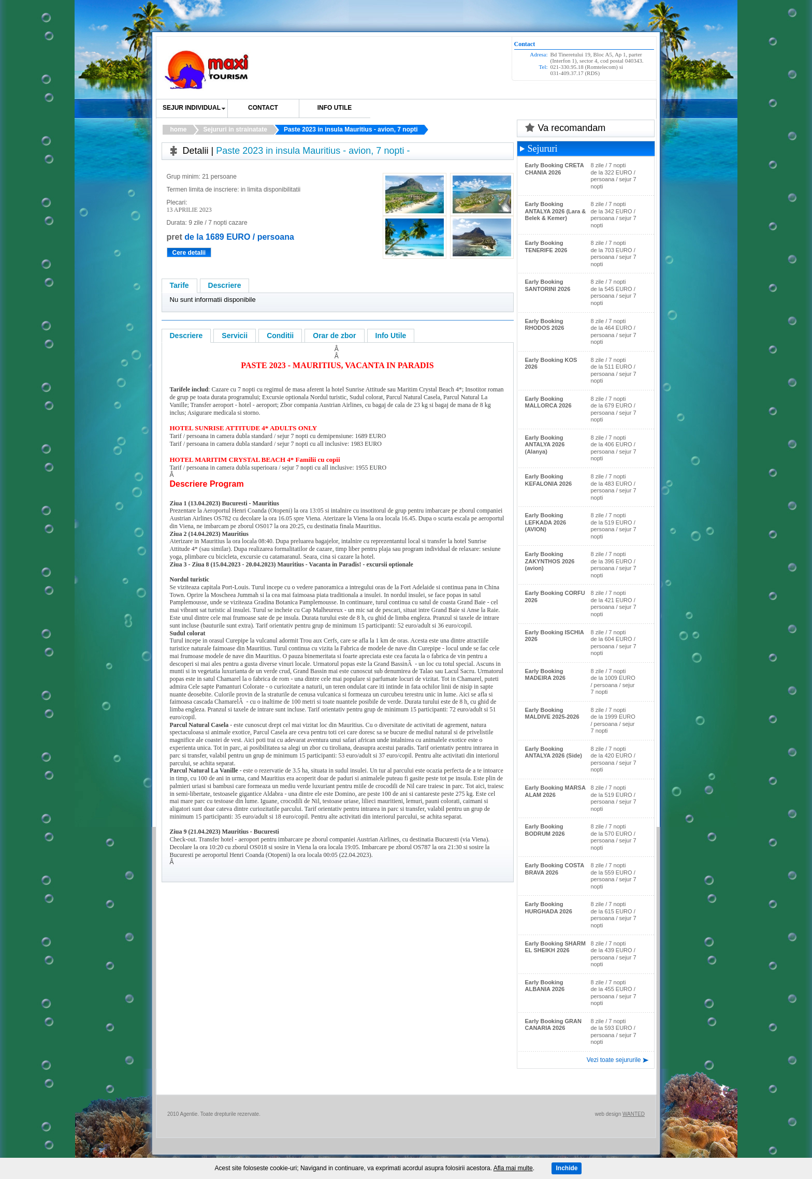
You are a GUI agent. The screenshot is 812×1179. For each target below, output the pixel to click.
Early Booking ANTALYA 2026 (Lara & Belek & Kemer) (555, 211)
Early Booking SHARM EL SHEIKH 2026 (555, 947)
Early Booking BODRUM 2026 (545, 830)
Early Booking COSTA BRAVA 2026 (554, 869)
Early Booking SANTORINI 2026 (548, 285)
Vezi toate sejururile (614, 1060)
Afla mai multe (513, 1168)
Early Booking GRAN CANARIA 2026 (553, 1024)
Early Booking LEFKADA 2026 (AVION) (546, 522)
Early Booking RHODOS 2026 (544, 324)
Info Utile (391, 335)
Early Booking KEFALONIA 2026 (548, 480)
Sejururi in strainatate (235, 129)
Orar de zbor (334, 335)
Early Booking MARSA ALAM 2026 (555, 791)
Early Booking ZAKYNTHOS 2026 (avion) (550, 561)
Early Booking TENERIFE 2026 (546, 246)
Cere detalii (189, 252)
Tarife (179, 285)
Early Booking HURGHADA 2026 (548, 907)
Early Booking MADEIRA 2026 (545, 674)
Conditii (280, 335)
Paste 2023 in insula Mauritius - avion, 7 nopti (351, 129)
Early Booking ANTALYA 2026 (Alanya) (545, 444)
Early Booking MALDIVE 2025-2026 (552, 713)
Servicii (235, 335)
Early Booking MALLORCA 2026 (548, 402)
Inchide (566, 1168)
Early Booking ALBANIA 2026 (545, 986)
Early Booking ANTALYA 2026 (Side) (553, 752)
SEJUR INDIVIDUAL (192, 107)
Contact (263, 107)
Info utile (334, 107)
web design (608, 1114)
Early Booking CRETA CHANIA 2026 (554, 169)
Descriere (224, 285)
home (178, 129)
